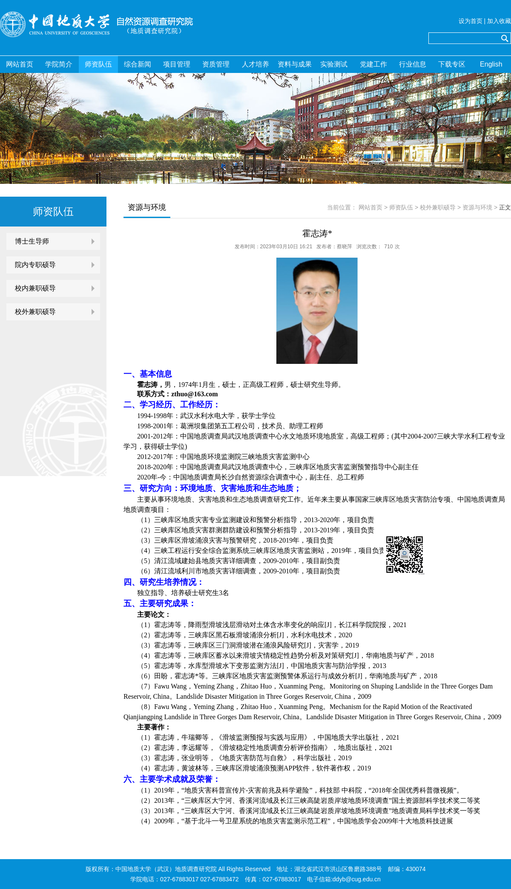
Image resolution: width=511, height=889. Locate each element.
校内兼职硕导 (35, 288)
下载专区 (451, 64)
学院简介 (58, 64)
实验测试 (333, 64)
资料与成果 (295, 64)
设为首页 (470, 20)
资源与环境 (477, 207)
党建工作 (373, 64)
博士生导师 (32, 241)
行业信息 (412, 64)
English (491, 64)
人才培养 (255, 64)
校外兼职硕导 (35, 311)
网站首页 (19, 64)
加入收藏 (499, 20)
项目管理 (176, 64)
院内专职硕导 (35, 264)
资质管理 (216, 64)
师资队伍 (98, 64)
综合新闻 (137, 64)
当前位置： (342, 207)
